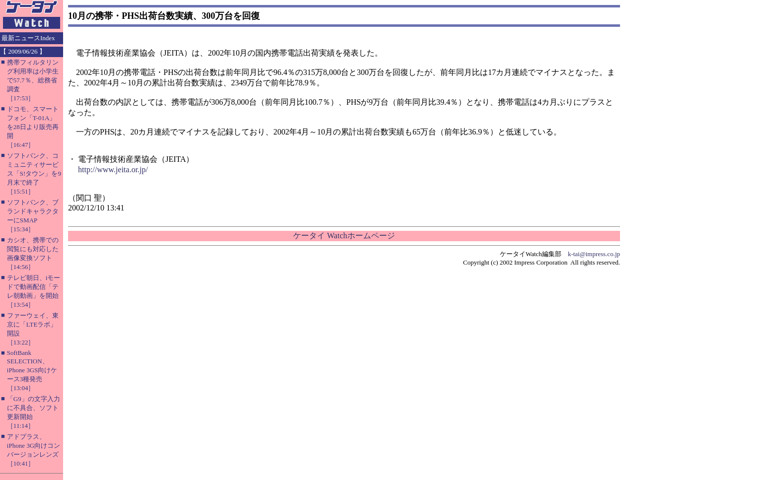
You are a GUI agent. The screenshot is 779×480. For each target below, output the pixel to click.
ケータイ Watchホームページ (343, 235)
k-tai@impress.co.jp (594, 254)
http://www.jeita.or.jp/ (113, 169)
